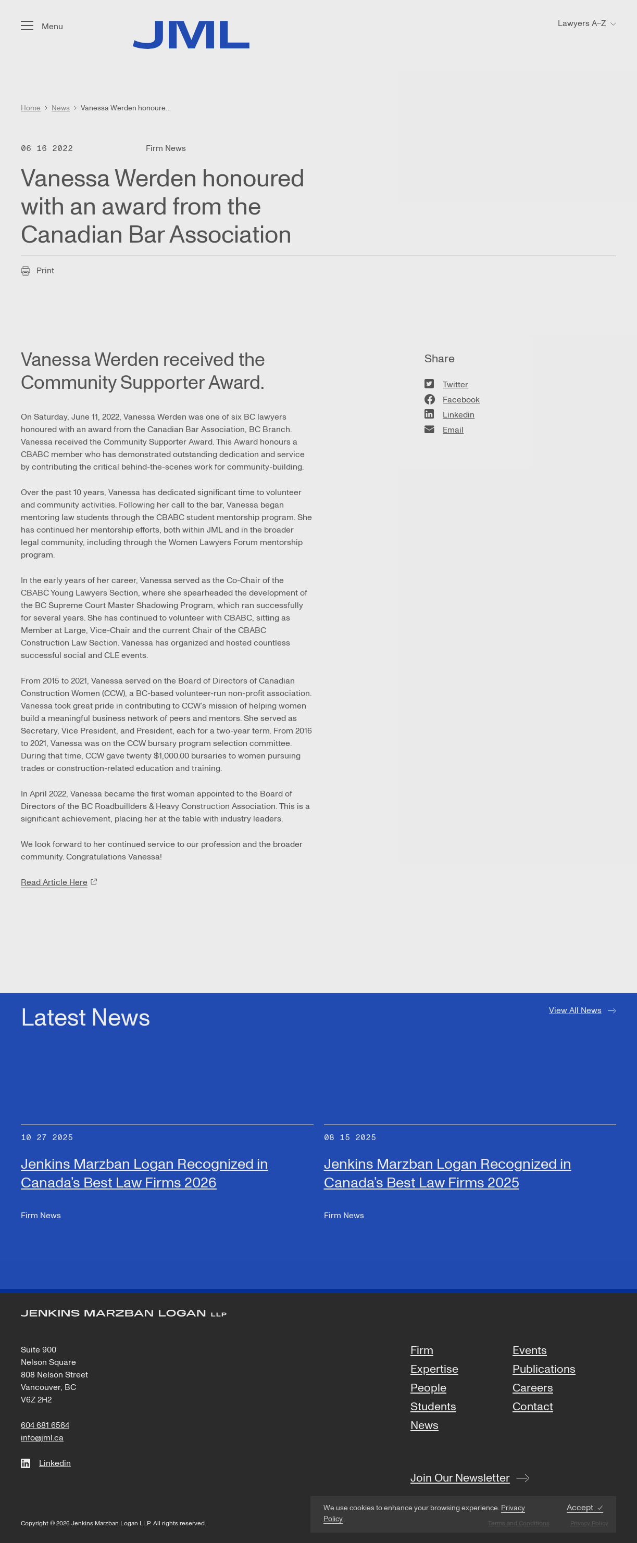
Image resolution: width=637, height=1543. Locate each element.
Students (433, 1407)
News (424, 1426)
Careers (533, 1388)
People (428, 1388)
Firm (421, 1351)
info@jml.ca (42, 1438)
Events (530, 1351)
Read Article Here (54, 882)
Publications (544, 1369)
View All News (575, 1010)
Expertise (434, 1369)
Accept (580, 1508)
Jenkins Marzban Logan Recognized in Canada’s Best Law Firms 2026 (144, 1173)
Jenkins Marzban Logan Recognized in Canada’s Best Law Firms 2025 (447, 1173)
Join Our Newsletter (460, 1478)
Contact (533, 1407)
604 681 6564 (45, 1425)
